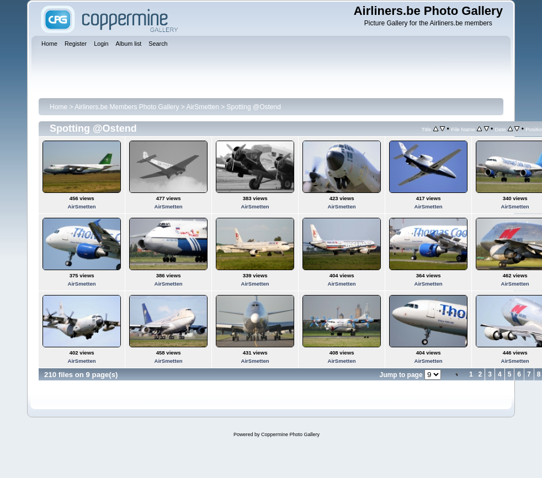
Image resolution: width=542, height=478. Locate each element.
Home (58, 107)
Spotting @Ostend (254, 107)
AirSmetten (203, 107)
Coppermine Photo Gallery (290, 434)
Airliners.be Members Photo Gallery (127, 107)
